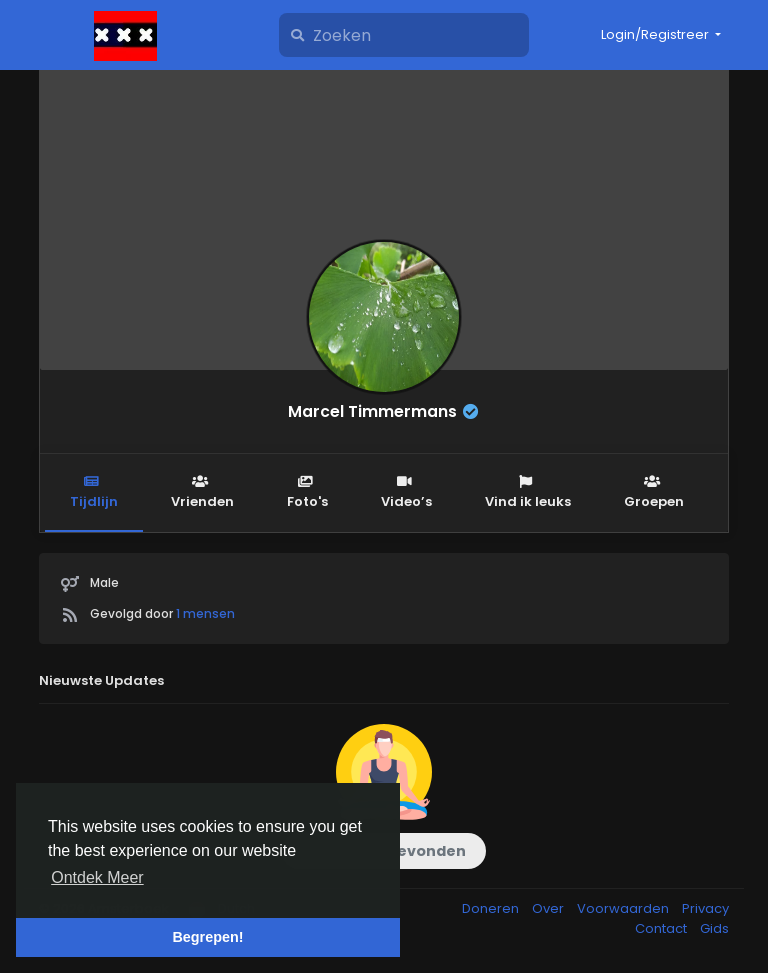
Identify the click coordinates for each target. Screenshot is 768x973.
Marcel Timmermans (372, 411)
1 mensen (205, 613)
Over (549, 908)
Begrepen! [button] (207, 937)
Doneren (492, 908)
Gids (714, 928)
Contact (662, 928)
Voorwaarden (624, 908)
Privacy (705, 908)
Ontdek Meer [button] (97, 877)
